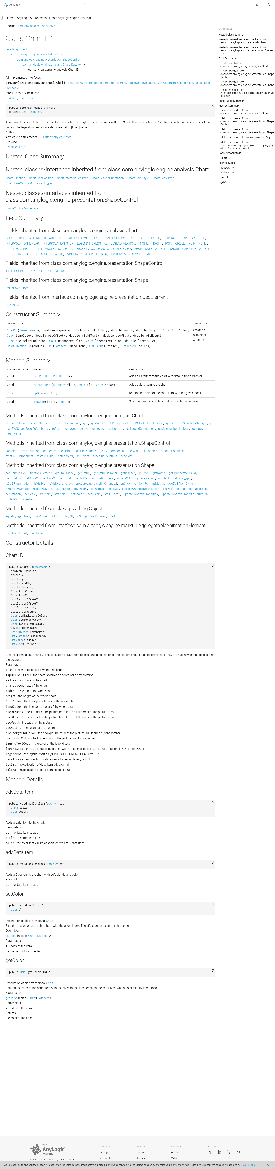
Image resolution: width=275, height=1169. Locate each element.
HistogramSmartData (21, 271)
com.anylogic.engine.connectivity (26, 342)
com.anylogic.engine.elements (24, 357)
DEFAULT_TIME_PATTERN (164, 245)
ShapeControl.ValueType (78, 215)
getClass (80, 604)
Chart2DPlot (15, 152)
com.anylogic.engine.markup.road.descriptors (27, 431)
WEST (195, 266)
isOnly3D (119, 560)
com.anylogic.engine (17, 33)
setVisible (85, 581)
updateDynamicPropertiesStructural (175, 581)
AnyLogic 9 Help (14, 25)
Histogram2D (16, 235)
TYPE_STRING (112, 294)
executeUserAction (123, 484)
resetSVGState (98, 571)
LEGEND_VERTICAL (108, 255)
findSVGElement (97, 550)
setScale (174, 576)
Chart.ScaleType (18, 111)
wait (150, 604)
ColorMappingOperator (22, 180)
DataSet (12, 195)
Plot (9, 285)
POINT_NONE (182, 255)
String (73, 385)
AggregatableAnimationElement (161, 83)
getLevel (200, 550)
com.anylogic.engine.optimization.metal (28, 462)
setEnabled (167, 528)
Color (93, 364)
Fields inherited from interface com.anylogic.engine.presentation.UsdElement (247, 92)
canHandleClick (72, 550)
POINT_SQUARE (72, 261)
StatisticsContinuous (21, 300)
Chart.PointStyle (17, 104)
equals (66, 604)
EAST (188, 245)
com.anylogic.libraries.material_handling (27, 527)
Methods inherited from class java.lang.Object (246, 137)
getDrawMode (121, 550)
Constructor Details (230, 153)
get (142, 484)
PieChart (12, 278)
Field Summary (227, 58)
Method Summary (229, 105)
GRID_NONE (94, 250)
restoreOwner (147, 528)
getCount (154, 484)
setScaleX (205, 576)
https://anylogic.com (114, 137)
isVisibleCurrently (73, 566)
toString (138, 604)
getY (65, 560)
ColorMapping (16, 173)
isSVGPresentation (161, 560)
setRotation (158, 576)
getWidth (191, 522)
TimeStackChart (17, 335)
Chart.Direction (17, 75)
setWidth (96, 533)
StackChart (14, 292)
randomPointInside (91, 528)
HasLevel (190, 83)
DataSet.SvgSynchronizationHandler (27, 204)
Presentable (83, 359)
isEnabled (68, 528)
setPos (107, 576)
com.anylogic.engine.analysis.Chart (102, 64)
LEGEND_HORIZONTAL (77, 255)
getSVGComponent (168, 522)
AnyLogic (104, 1152)
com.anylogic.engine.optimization (26, 453)
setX (98, 581)
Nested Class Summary (232, 34)
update (193, 495)
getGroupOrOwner (161, 550)
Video (174, 1158)
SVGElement (89, 88)
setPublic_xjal (137, 576)
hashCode (96, 604)
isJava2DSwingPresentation (90, 560)
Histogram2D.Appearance (24, 242)
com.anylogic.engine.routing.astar (26, 510)
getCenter (106, 522)
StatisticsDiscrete (18, 307)
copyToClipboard (96, 484)
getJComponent (174, 484)
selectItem (113, 495)
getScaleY (151, 555)
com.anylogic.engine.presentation (26, 484)
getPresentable (142, 522)
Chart (10, 68)
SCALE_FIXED (178, 261)
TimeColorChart (17, 314)
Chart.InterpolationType (22, 90)
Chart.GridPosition (19, 83)
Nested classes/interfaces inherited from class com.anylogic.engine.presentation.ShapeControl (246, 50)
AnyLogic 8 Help (14, 18)
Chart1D (12, 130)
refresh (198, 489)
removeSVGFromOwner (191, 566)
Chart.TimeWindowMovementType (27, 121)
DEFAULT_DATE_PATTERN (79, 245)
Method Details (227, 162)
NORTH (141, 255)
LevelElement (71, 88)
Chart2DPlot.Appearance (23, 159)
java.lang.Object (72, 49)
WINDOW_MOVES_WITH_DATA (82, 271)
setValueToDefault (74, 533)
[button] (19, 4)
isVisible (182, 560)
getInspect (184, 550)
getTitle (101, 489)
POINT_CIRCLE (160, 255)
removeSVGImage (74, 571)
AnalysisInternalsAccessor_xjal (27, 47)
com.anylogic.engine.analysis (23, 40)
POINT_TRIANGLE (99, 261)
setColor (90, 458)
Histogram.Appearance (22, 228)
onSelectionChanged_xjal (126, 489)
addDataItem (93, 418)
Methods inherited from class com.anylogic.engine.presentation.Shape (247, 131)
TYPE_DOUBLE (72, 294)
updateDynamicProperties (131, 581)
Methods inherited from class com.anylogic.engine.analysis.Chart (244, 112)
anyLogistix (106, 1158)
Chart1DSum (15, 137)
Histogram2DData (19, 250)
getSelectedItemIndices (77, 489)
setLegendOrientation (137, 495)
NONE (129, 255)
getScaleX (134, 555)
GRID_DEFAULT (72, 250)
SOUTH (182, 266)
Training (141, 1158)
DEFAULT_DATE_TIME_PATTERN (121, 245)
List (140, 380)
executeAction (86, 522)
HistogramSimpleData (21, 264)
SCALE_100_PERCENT (129, 261)
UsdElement (106, 88)
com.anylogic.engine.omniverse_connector (28, 443)
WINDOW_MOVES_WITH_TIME (126, 271)
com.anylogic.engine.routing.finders (27, 517)
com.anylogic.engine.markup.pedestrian (28, 400)
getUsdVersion (187, 555)
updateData (69, 500)
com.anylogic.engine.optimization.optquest (27, 474)
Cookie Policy (249, 1165)
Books (174, 1152)
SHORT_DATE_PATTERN (78, 266)
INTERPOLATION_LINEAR (147, 250)
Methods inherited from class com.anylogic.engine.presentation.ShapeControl (247, 121)
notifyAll (123, 604)
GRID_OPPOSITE (116, 250)
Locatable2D (131, 83)
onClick (138, 566)
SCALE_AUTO (156, 261)
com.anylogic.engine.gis (20, 364)
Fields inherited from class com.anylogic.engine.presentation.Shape (247, 83)
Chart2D (12, 145)
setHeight (185, 528)
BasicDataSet (16, 61)
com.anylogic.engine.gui (20, 371)
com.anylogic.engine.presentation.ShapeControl (105, 59)
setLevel (169, 571)
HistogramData (17, 257)
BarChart (13, 54)
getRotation (116, 555)
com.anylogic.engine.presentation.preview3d (28, 493)
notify (110, 604)
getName (68, 555)
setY (108, 581)
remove (67, 495)
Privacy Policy (67, 1159)
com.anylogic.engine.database (24, 350)
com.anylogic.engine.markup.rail (25, 421)
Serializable (123, 88)
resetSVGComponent (121, 528)
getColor (90, 445)
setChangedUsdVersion (127, 571)
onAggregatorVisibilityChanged (109, 566)
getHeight (122, 522)
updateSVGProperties (76, 587)
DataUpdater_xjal (18, 214)
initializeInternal (72, 632)
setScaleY (68, 581)
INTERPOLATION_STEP (183, 250)
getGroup (140, 550)
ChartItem (13, 166)
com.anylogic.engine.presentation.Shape (94, 54)
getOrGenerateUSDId (91, 555)
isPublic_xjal (136, 560)
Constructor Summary (232, 100)
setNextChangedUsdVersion (80, 576)
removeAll (95, 495)
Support (141, 1152)
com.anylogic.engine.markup (23, 378)
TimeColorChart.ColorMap (24, 321)
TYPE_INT (92, 294)
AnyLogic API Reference (89, 18)
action (66, 484)
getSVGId (168, 555)
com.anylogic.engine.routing (22, 503)
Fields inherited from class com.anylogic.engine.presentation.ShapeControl (247, 74)
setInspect (153, 571)
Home (66, 18)
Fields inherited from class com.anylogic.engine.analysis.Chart (244, 65)
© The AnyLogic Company (44, 1159)
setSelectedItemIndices (170, 495)
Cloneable (138, 88)
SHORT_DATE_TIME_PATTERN (118, 266)
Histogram (14, 221)
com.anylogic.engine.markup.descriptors (27, 388)
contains (67, 522)
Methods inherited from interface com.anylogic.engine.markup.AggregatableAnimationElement (247, 145)
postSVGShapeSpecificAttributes (168, 489)
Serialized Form (72, 147)
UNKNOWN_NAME (74, 311)
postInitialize (95, 632)
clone (77, 484)
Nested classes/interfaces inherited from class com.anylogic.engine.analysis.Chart (242, 41)
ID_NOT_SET (70, 333)
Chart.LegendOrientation (23, 97)
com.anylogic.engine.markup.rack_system (27, 412)
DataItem (13, 187)
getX (204, 555)
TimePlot (13, 328)
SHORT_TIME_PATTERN (157, 266)
